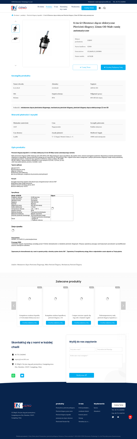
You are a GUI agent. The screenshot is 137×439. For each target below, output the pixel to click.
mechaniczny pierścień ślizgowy (72, 264)
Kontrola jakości (83, 414)
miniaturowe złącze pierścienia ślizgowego (30, 264)
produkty (23, 15)
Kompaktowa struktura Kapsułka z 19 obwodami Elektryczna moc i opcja (29, 318)
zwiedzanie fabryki (84, 411)
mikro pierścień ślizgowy (53, 264)
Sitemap (81, 418)
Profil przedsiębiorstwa (84, 408)
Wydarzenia (75, 7)
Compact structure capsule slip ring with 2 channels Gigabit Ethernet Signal (81, 318)
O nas (56, 7)
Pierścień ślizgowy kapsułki (34, 15)
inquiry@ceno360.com (22, 359)
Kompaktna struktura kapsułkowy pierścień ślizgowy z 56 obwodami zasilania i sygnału (55, 318)
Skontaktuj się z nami (63, 8)
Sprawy (96, 408)
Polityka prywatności (21, 436)
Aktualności (97, 411)
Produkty (49, 7)
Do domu (41, 7)
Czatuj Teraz (89, 8)
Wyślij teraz (81, 375)
